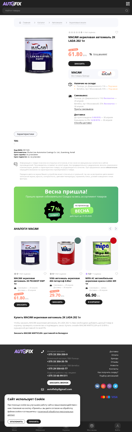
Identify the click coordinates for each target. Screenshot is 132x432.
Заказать (79, 62)
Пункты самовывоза (83, 107)
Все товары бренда (80, 74)
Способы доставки (83, 121)
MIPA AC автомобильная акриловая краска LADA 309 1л (100, 280)
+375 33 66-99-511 (57, 374)
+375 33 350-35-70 (57, 359)
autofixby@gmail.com (59, 387)
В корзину (94, 300)
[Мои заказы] (92, 426)
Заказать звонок (58, 381)
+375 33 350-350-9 (57, 352)
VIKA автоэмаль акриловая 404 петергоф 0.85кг (65, 278)
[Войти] (118, 426)
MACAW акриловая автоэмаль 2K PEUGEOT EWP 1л (29, 280)
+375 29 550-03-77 (57, 366)
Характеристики (25, 132)
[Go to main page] (12, 4)
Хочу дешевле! (100, 53)
